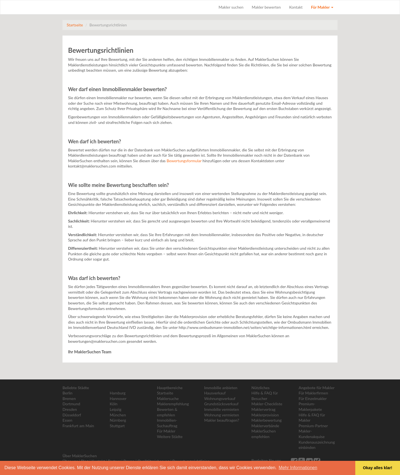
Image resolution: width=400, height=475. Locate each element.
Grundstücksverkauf (221, 403)
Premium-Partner (313, 425)
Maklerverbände (265, 425)
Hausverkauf (215, 393)
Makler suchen (231, 7)
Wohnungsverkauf (219, 398)
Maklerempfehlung (173, 403)
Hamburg (118, 393)
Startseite (75, 24)
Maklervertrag (263, 409)
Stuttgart (117, 425)
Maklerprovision (265, 414)
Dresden (69, 409)
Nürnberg (118, 420)
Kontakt (296, 7)
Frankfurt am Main (78, 425)
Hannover (118, 398)
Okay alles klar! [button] (377, 468)
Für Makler (322, 7)
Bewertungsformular (184, 160)
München (118, 414)
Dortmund (71, 403)
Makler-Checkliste (266, 403)
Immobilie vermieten (221, 409)
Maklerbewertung (266, 420)
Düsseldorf (71, 414)
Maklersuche (168, 398)
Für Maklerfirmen (313, 393)
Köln (114, 403)
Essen (67, 420)
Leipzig (115, 409)
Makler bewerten (266, 7)
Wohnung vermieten (221, 414)
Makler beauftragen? (221, 420)
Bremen (69, 398)
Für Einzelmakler (313, 398)
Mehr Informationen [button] (298, 467)
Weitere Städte (169, 436)
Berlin (67, 393)
